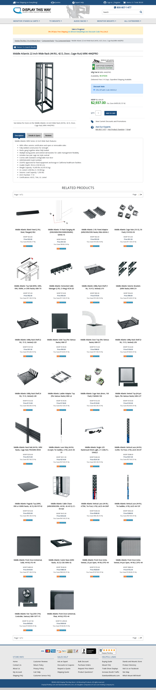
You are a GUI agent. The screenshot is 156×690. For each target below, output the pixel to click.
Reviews (48, 135)
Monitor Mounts (106, 21)
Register (117, 2)
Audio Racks (81, 21)
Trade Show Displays (110, 668)
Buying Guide (107, 661)
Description (19, 135)
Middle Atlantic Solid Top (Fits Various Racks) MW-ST (61, 341)
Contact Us (17, 665)
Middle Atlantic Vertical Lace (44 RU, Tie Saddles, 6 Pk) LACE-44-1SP (128, 505)
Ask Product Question (116, 129)
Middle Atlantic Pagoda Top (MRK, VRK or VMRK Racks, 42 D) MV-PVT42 (27, 505)
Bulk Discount (83, 661)
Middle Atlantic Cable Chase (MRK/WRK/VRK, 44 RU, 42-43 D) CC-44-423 (61, 506)
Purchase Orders (84, 665)
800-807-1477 (124, 7)
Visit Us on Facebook (131, 668)
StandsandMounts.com (111, 675)
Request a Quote (63, 668)
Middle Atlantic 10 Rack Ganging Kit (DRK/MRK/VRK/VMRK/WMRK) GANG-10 (61, 232)
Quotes (55, 2)
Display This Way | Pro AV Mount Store (27, 41)
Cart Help (36, 672)
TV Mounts (55, 21)
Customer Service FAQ (42, 675)
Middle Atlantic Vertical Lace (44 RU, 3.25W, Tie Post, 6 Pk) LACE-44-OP (128, 448)
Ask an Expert (62, 661)
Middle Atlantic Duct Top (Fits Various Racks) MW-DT (94, 341)
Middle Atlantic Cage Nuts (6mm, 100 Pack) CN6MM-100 (95, 394)
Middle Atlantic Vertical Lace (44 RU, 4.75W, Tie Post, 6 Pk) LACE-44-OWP (95, 505)
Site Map (126, 672)
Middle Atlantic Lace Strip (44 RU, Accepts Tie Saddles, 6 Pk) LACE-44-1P (61, 450)
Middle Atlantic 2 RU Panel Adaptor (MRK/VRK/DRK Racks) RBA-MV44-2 (94, 230)
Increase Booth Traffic (110, 672)
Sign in (109, 2)
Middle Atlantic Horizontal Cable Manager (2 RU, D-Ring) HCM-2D (61, 287)
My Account (17, 672)
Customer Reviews (40, 661)
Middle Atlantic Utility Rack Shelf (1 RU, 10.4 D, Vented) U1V (95, 287)
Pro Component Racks (62, 41)
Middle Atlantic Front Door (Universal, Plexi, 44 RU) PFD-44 (61, 615)
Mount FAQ (106, 665)
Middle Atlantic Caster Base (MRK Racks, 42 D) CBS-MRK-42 (61, 561)
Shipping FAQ (18, 675)
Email (128, 129)
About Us (16, 668)
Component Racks (48, 41)
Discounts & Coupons (65, 665)
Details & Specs (34, 135)
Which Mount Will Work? (132, 675)
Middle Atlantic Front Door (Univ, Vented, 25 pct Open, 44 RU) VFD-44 (95, 561)
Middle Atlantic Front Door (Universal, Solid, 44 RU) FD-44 (28, 561)
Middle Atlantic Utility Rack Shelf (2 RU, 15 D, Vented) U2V (28, 341)
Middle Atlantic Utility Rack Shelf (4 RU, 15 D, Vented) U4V (28, 394)
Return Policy (38, 665)
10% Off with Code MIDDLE (106, 90)
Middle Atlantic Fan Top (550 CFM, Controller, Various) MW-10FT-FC (28, 615)
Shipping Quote (63, 672)
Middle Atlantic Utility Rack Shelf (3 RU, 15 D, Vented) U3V (128, 341)
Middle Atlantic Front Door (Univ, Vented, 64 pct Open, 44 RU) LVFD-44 (128, 561)
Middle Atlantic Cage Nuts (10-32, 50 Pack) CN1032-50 (128, 230)
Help (78, 2)
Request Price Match (86, 668)
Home (15, 661)
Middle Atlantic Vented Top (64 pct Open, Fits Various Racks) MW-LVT (128, 394)
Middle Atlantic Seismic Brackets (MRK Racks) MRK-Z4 (128, 287)
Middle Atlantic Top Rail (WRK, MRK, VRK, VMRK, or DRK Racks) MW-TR (28, 287)
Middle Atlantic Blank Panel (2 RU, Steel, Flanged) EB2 (28, 230)
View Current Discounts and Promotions (111, 121)
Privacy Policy (38, 668)
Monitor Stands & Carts (26, 21)
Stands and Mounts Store (132, 661)
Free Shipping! (25, 2)
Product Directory (129, 665)
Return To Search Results (25, 47)
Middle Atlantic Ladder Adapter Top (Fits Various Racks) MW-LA (61, 394)
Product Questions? (85, 672)
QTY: (93, 113)
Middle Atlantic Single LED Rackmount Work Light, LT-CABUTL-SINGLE (95, 450)
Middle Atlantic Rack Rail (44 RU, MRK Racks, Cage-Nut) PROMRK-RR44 (28, 448)
